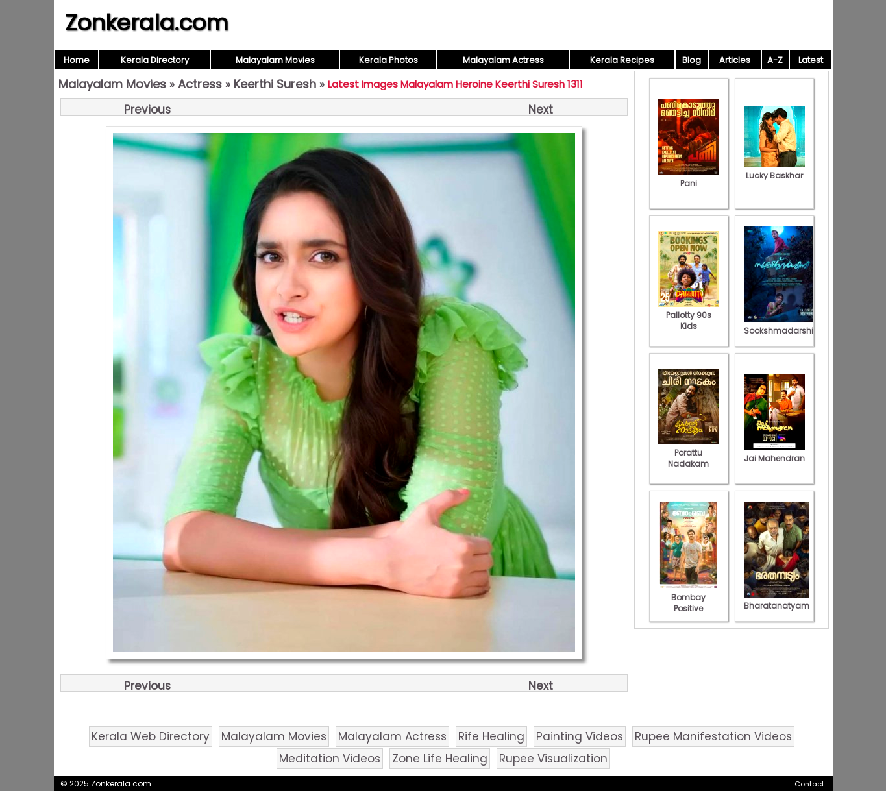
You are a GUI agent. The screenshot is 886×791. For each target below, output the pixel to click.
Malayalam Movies (275, 60)
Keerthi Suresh (275, 84)
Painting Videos (579, 736)
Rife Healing (491, 736)
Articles (734, 60)
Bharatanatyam (776, 600)
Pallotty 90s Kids (688, 315)
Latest (810, 60)
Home (77, 60)
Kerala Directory (155, 60)
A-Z (775, 60)
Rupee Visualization (553, 758)
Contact (809, 784)
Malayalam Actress (503, 60)
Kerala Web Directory (151, 736)
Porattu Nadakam (688, 452)
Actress (200, 84)
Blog (691, 60)
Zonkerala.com (146, 22)
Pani (688, 178)
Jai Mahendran (774, 453)
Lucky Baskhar (774, 170)
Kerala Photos (388, 60)
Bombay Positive (688, 597)
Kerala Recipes (622, 60)
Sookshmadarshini (782, 325)
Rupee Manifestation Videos (713, 736)
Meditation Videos (329, 758)
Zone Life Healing (439, 758)
